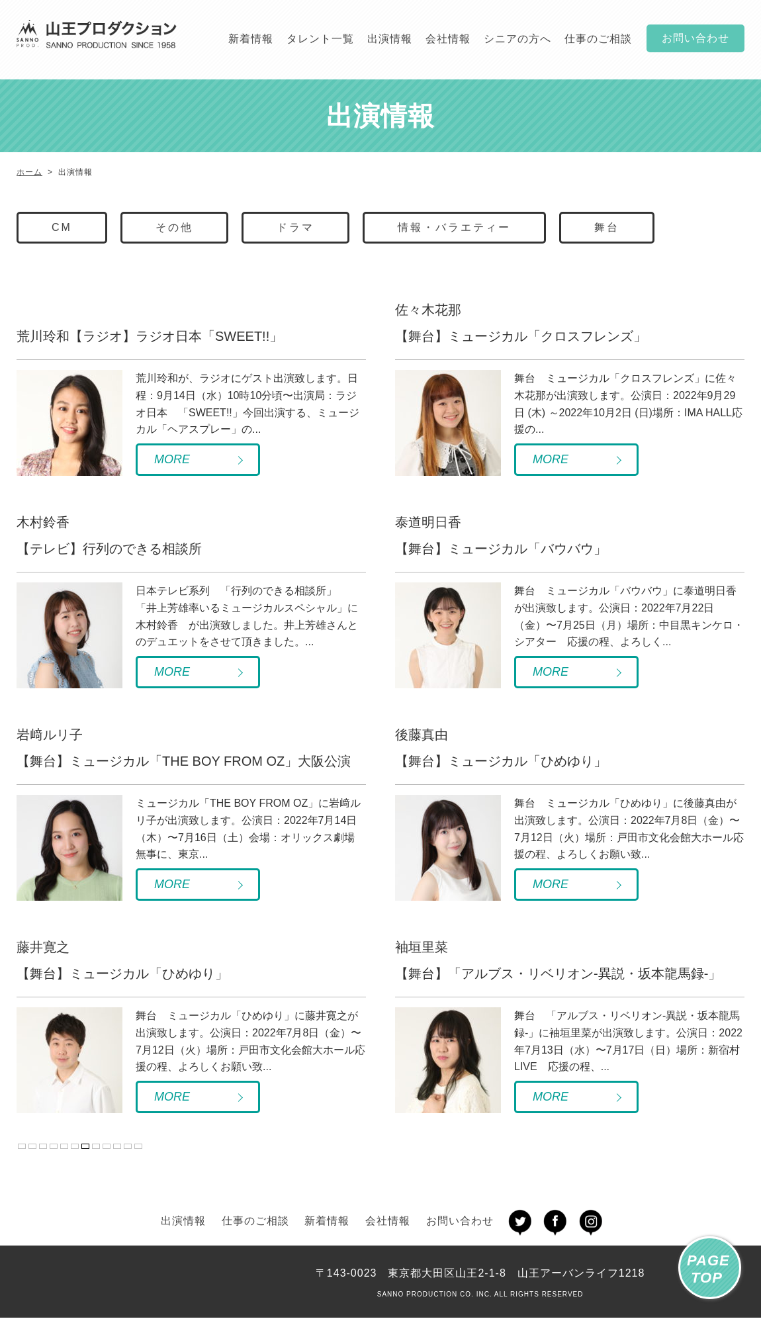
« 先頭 (32, 1146)
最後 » (138, 1146)
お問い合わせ (695, 38)
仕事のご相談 (598, 38)
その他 (174, 227)
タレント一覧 (320, 38)
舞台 (606, 227)
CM (62, 227)
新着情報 (250, 38)
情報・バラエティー (454, 227)
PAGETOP (708, 1269)
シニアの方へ (517, 38)
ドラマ (295, 227)
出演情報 (389, 38)
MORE (172, 459)
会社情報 (447, 38)
